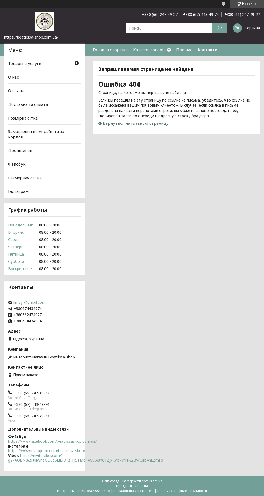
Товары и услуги (24, 63)
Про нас (184, 49)
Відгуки (181, 61)
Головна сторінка (110, 49)
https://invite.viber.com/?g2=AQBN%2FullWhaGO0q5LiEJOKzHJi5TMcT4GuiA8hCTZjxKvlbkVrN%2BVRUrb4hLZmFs (85, 458)
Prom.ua (155, 481)
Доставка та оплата (113, 61)
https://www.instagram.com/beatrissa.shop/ (46, 450)
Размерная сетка (25, 177)
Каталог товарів (149, 49)
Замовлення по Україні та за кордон (36, 134)
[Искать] (219, 28)
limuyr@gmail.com (29, 302)
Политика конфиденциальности (182, 490)
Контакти (207, 49)
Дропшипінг (20, 150)
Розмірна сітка (153, 61)
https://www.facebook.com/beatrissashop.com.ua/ (52, 441)
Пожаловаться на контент (133, 490)
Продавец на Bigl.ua (132, 486)
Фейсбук (17, 164)
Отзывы (16, 90)
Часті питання (208, 61)
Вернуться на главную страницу (136, 123)
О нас (13, 77)
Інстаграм (18, 191)
